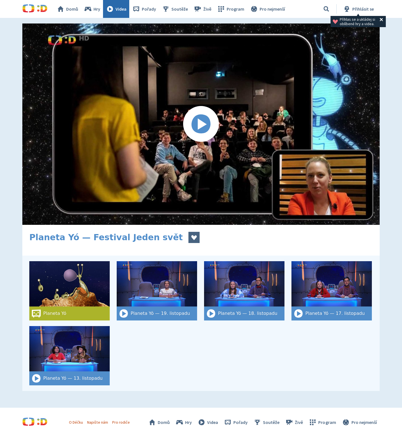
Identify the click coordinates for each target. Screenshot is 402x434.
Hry (92, 9)
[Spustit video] (201, 124)
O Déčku (76, 422)
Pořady (144, 9)
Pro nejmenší (267, 9)
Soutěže (175, 9)
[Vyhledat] (326, 9)
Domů (67, 9)
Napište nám (97, 422)
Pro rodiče (121, 422)
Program (230, 9)
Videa (116, 9)
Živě (202, 9)
